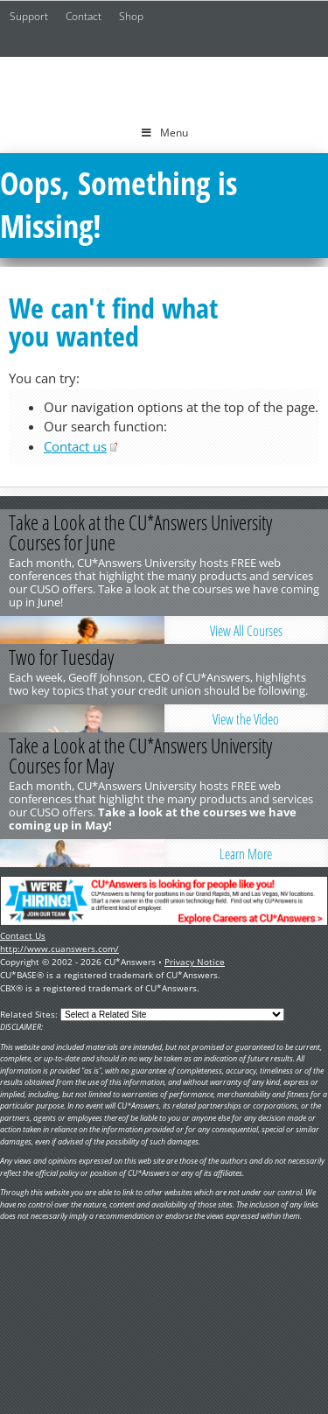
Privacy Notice (194, 962)
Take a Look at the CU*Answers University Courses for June (140, 532)
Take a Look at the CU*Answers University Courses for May (140, 756)
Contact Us (22, 935)
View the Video (246, 719)
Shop (131, 16)
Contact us (75, 446)
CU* (164, 85)
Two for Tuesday (61, 657)
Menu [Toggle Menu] (164, 132)
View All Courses (246, 630)
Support (29, 16)
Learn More (246, 854)
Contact (83, 16)
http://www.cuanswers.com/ (59, 948)
